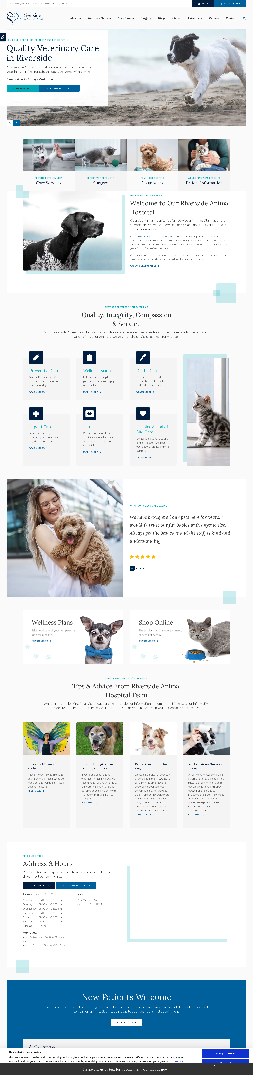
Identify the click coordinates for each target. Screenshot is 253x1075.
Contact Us (125, 1022)
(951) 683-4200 (62, 3)
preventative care (147, 236)
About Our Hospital (143, 266)
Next (16, 123)
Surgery (146, 18)
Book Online (230, 3)
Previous (10, 123)
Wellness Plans (98, 18)
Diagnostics (152, 182)
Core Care (124, 18)
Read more (34, 791)
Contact (231, 18)
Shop (203, 3)
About (74, 18)
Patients (193, 18)
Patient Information (204, 182)
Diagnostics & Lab (169, 18)
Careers (214, 18)
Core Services (48, 182)
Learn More (37, 392)
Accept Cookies (225, 1053)
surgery (165, 236)
